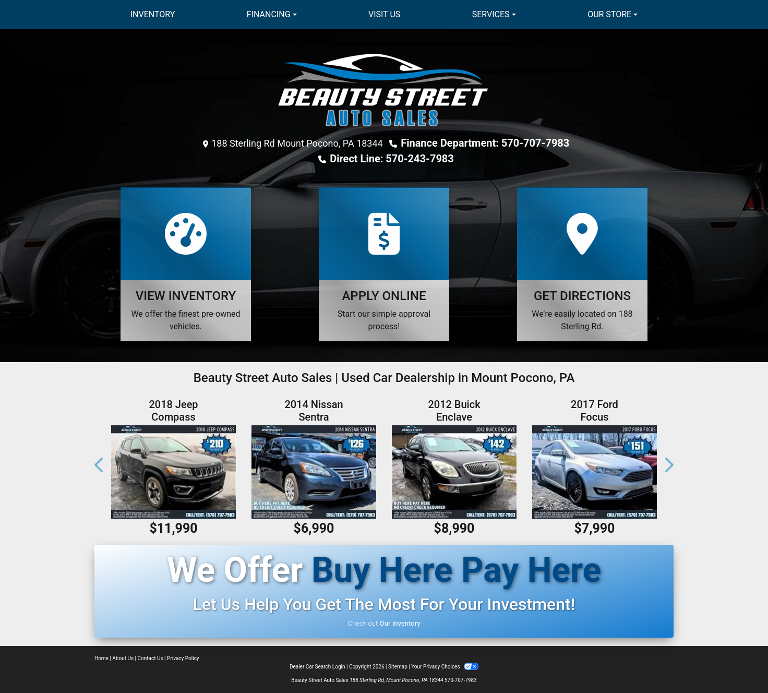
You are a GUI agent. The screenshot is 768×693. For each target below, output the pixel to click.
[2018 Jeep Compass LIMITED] (173, 472)
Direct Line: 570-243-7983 (392, 158)
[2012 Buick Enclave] (454, 472)
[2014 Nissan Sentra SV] (313, 472)
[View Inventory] (186, 264)
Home (101, 658)
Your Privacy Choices (444, 667)
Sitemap (397, 667)
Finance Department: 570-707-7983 (485, 143)
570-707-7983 (461, 680)
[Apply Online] (384, 264)
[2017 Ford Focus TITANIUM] (594, 472)
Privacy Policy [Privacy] (183, 658)
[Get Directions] (582, 264)
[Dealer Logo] (384, 90)
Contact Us (150, 658)
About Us (123, 658)
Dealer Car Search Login (317, 667)
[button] (99, 465)
